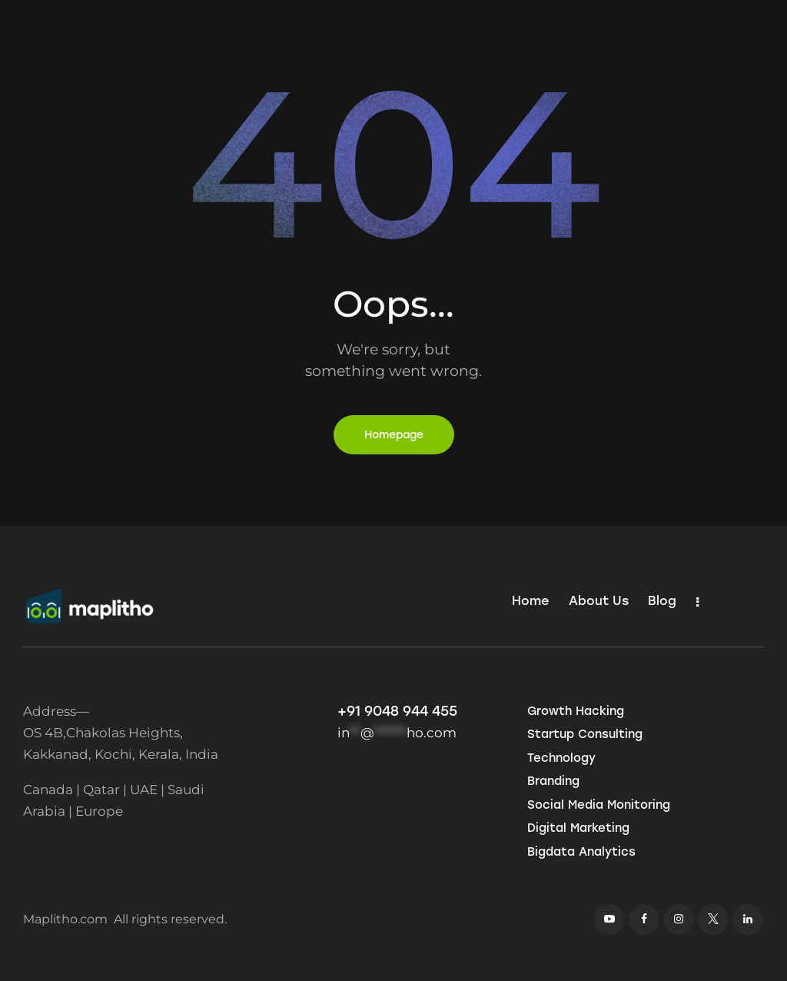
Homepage (393, 434)
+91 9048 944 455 (397, 711)
